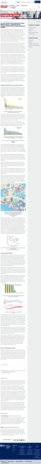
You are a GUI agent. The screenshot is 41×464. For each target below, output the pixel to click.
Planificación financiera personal (34, 43)
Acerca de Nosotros (5, 462)
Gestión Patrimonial (28, 461)
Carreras (13, 451)
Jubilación (30, 42)
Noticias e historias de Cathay (33, 32)
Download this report (5, 364)
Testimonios (30, 46)
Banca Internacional (19, 461)
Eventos (18, 5)
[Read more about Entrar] (32, 2)
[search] (39, 6)
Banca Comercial (11, 461)
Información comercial (8, 21)
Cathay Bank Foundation (13, 447)
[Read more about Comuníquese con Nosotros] (18, 2)
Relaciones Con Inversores (14, 449)
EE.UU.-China (31, 40)
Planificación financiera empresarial (34, 45)
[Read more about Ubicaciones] (23, 2)
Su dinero (30, 30)
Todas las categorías (32, 33)
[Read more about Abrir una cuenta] (28, 2)
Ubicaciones (37, 446)
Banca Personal (3, 461)
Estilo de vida (31, 29)
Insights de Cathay (24, 5)
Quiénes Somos (12, 5)
